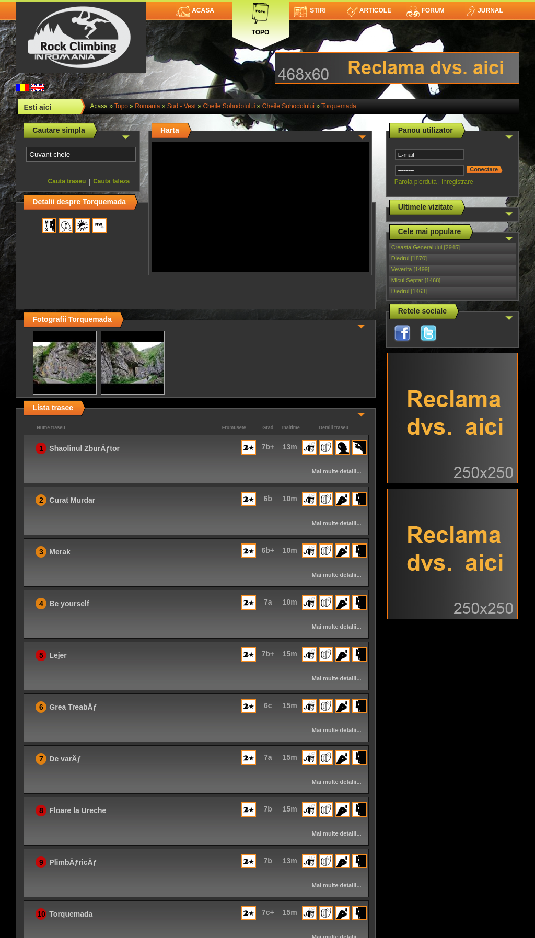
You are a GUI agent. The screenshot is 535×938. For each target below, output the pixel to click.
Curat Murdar (72, 500)
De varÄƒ (65, 759)
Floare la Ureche (77, 810)
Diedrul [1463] (409, 291)
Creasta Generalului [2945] (425, 247)
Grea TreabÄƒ (73, 707)
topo (121, 106)
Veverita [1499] (410, 269)
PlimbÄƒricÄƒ (73, 862)
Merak (59, 552)
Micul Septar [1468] (416, 280)
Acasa (195, 10)
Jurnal (484, 10)
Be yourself (69, 603)
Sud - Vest (181, 106)
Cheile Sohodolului (229, 106)
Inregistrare (457, 182)
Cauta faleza (111, 181)
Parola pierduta (415, 182)
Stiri (310, 10)
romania (147, 106)
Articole (369, 10)
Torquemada (338, 106)
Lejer (57, 655)
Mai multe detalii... (337, 471)
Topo (260, 17)
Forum (425, 10)
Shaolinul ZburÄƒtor (84, 448)
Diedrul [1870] (409, 258)
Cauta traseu (67, 181)
